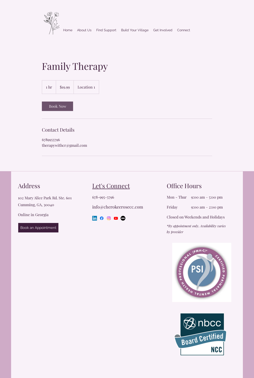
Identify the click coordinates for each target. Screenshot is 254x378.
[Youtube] (116, 218)
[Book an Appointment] (38, 227)
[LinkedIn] (94, 218)
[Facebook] (101, 218)
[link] (57, 106)
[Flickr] (123, 218)
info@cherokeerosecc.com (117, 207)
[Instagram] (108, 218)
